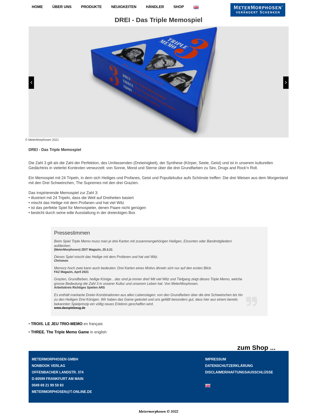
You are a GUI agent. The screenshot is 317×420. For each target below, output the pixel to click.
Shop (178, 7)
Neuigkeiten (123, 7)
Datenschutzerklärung (229, 366)
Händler (155, 7)
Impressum (215, 359)
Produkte (91, 7)
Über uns (62, 7)
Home (37, 7)
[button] (31, 82)
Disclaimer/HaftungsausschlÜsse (239, 372)
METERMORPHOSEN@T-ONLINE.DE (62, 392)
